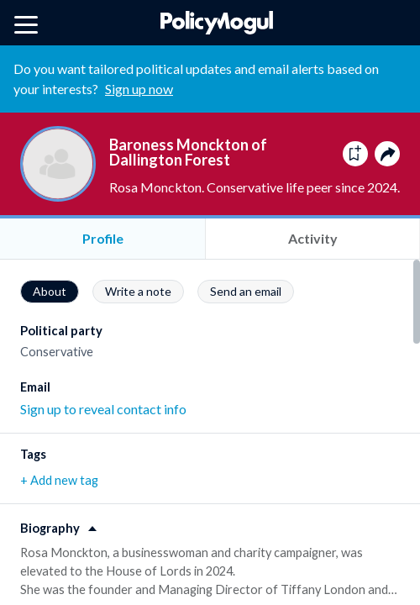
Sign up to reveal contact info (103, 409)
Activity (313, 238)
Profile (102, 238)
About (49, 291)
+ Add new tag (59, 480)
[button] (210, 522)
